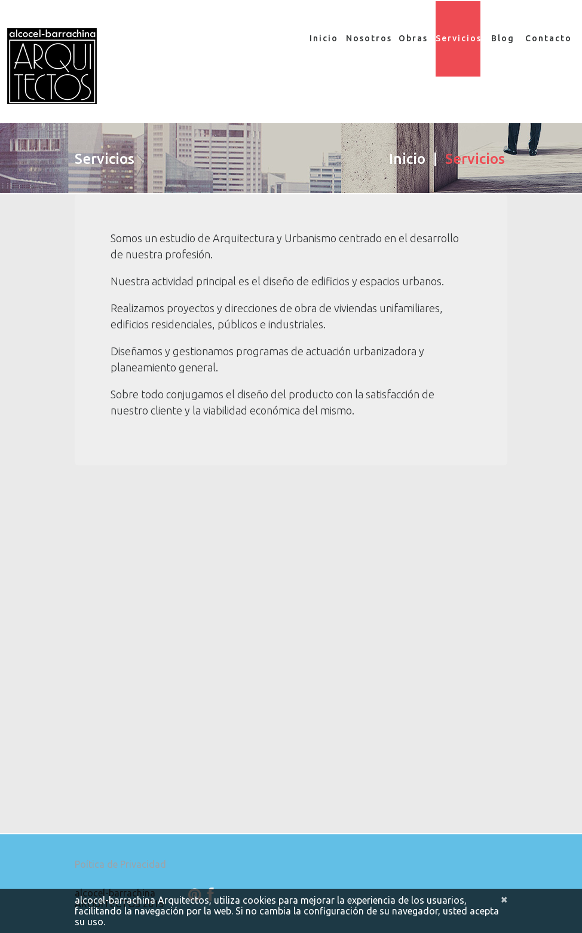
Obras (413, 38)
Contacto (547, 38)
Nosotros (368, 38)
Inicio (324, 38)
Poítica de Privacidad (120, 871)
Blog (502, 38)
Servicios (458, 39)
